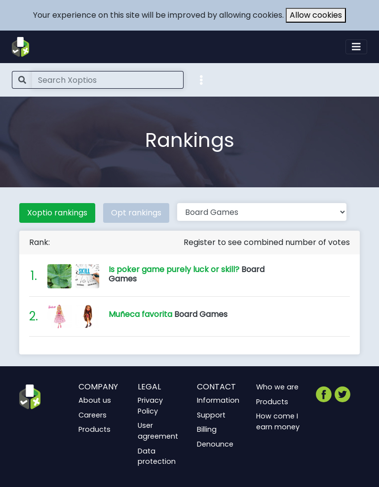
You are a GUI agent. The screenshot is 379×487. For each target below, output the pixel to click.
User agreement (158, 431)
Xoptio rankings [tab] (57, 212)
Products (94, 430)
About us (94, 401)
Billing (207, 430)
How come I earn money (278, 422)
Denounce (215, 444)
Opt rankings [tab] (136, 212)
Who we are (277, 387)
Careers (92, 415)
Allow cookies (316, 15)
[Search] (108, 80)
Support (211, 415)
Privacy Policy (150, 406)
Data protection (157, 456)
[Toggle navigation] (356, 46)
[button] (201, 79)
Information (218, 401)
